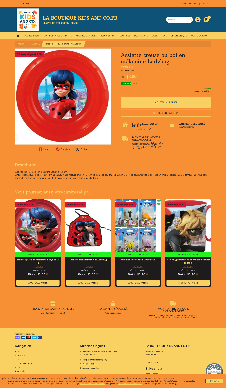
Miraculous (127, 66)
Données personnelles (89, 368)
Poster (81, 149)
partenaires (20, 371)
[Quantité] (126, 90)
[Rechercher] (191, 20)
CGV (17, 367)
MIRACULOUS (34, 44)
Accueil (21, 44)
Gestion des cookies (88, 364)
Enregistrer (63, 149)
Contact (204, 3)
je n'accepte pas (190, 381)
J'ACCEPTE (214, 381)
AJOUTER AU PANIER (166, 102)
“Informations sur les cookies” (92, 383)
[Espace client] (198, 19)
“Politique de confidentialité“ (130, 383)
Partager (45, 149)
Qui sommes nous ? (24, 363)
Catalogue (20, 355)
